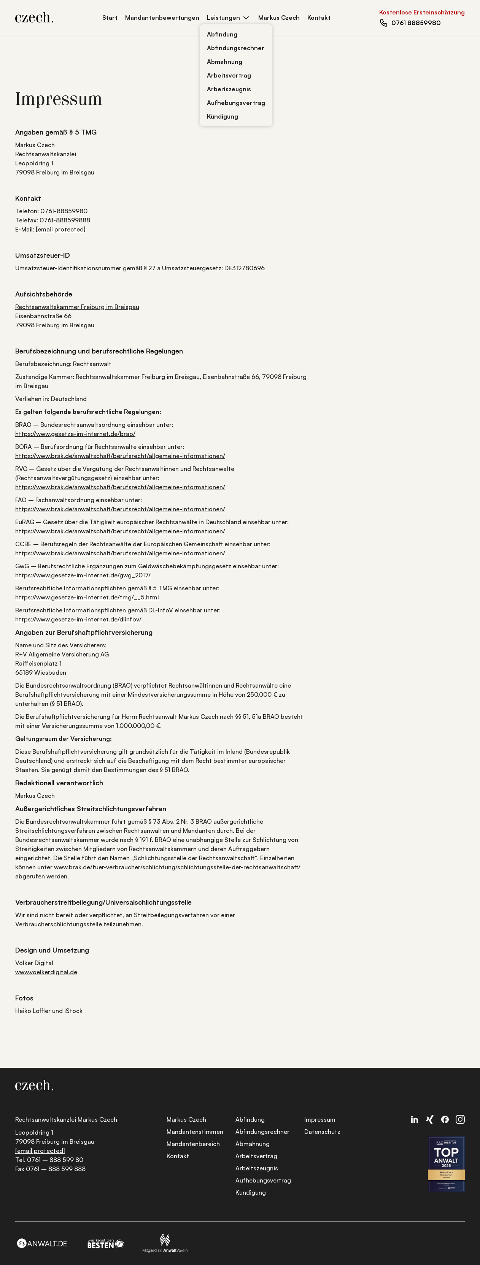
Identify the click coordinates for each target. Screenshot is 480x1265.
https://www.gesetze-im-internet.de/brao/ (75, 434)
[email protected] (60, 229)
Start (110, 17)
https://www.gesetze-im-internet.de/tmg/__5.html (87, 597)
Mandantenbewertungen (162, 17)
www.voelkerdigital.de (46, 972)
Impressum (319, 1119)
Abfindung (222, 34)
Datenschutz (322, 1131)
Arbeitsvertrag (229, 75)
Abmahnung (224, 61)
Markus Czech (279, 17)
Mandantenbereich (193, 1144)
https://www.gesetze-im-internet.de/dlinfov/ (78, 619)
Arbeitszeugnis (229, 89)
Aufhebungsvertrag (236, 102)
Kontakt (319, 17)
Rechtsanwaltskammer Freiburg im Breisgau (77, 307)
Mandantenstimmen (195, 1131)
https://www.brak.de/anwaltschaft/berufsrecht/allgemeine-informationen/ (120, 456)
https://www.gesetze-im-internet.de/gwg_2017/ (83, 575)
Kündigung (222, 116)
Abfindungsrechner (235, 48)
